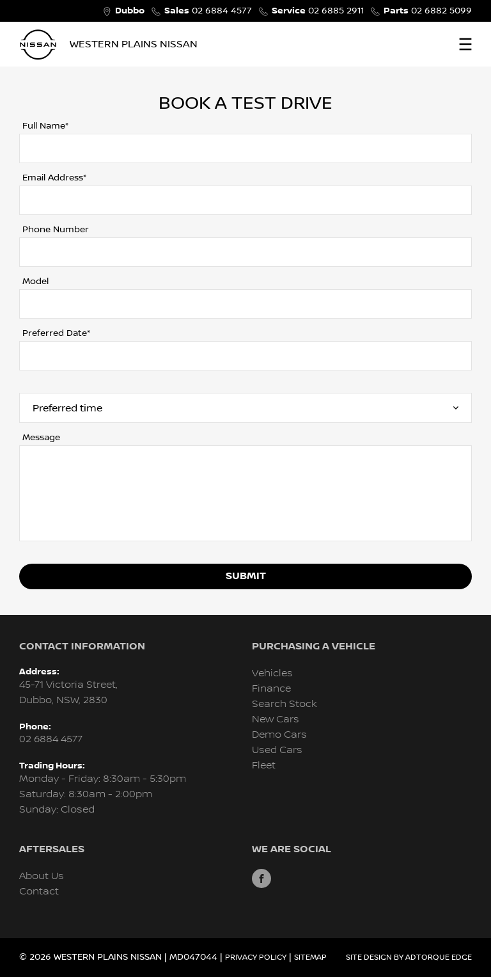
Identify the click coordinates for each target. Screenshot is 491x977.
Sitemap (310, 957)
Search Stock (284, 704)
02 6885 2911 (318, 10)
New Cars (275, 719)
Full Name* (45, 126)
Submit (246, 576)
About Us (41, 876)
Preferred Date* (56, 333)
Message (41, 438)
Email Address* (54, 178)
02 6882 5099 (428, 10)
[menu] (465, 44)
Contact (39, 892)
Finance (271, 689)
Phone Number (55, 230)
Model (35, 281)
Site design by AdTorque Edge (409, 957)
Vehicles (272, 673)
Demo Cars (279, 735)
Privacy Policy (255, 957)
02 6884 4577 (208, 10)
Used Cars (277, 750)
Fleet (264, 765)
